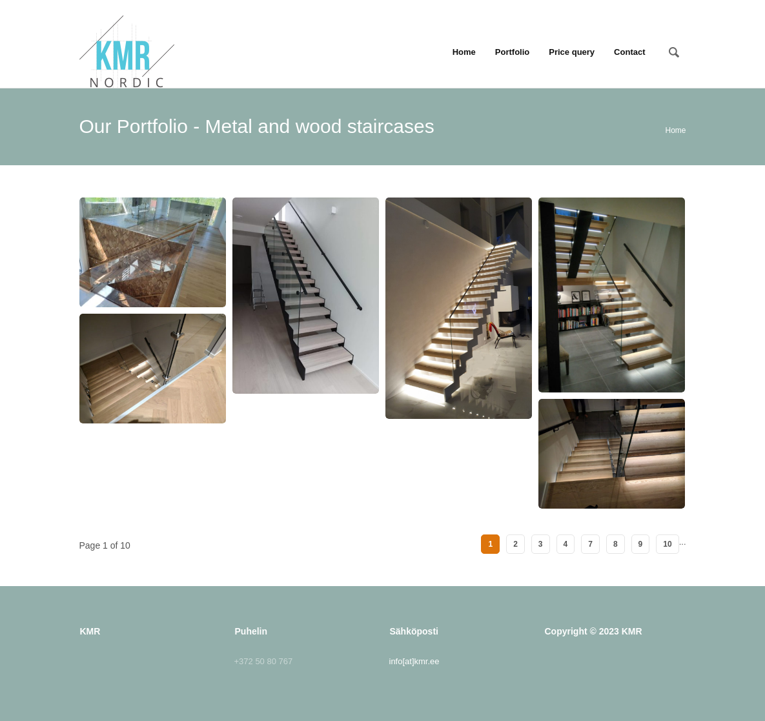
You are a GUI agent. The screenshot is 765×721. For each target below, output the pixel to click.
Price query (572, 52)
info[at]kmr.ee (414, 661)
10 (667, 544)
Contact (629, 52)
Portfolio (512, 52)
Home (464, 52)
